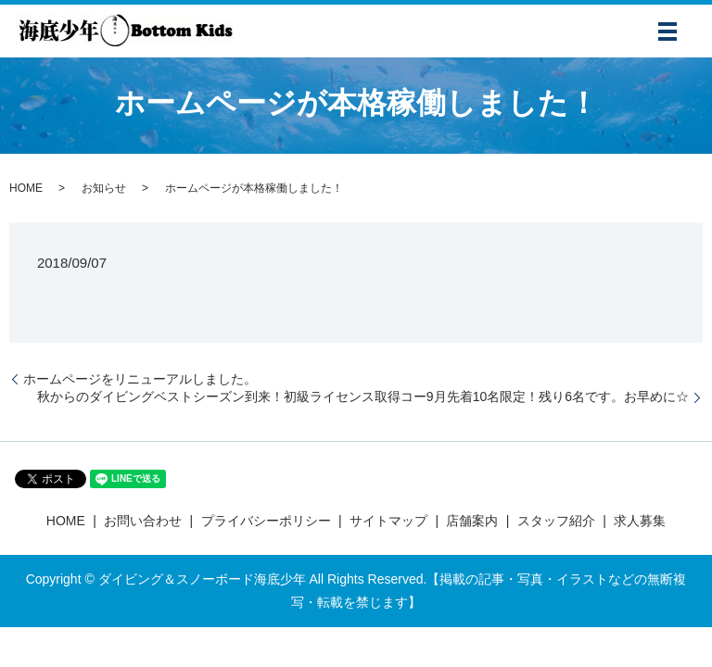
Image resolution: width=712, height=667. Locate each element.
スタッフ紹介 (556, 520)
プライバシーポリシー (266, 520)
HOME (26, 188)
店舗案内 (472, 520)
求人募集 (640, 520)
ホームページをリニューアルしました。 (140, 378)
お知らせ (104, 188)
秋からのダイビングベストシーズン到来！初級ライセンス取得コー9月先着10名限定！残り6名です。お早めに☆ (363, 396)
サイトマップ (388, 520)
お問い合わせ (143, 520)
